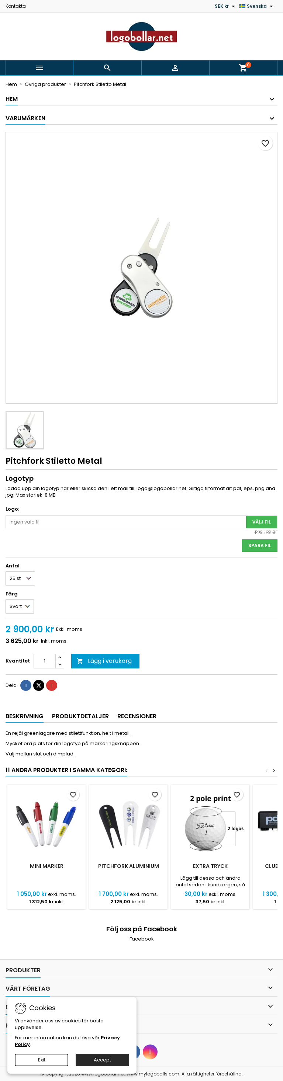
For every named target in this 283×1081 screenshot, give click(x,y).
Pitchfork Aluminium (128, 866)
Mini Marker (46, 866)
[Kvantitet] (45, 661)
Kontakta (16, 6)
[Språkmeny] (257, 6)
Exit (41, 1059)
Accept (102, 1059)
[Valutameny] (226, 6)
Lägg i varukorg (104, 661)
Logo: (12, 509)
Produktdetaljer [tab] (80, 716)
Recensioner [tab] (136, 716)
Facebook (142, 938)
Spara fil (259, 545)
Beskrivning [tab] (25, 716)
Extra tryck (210, 866)
